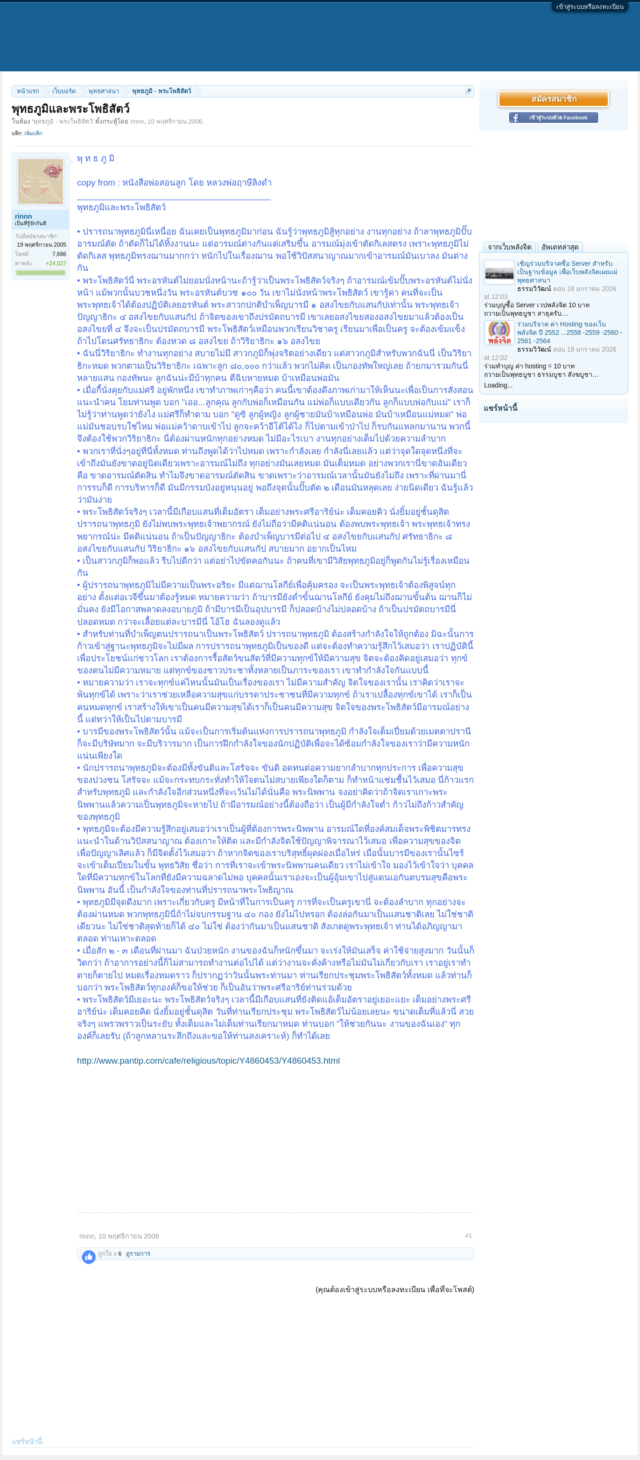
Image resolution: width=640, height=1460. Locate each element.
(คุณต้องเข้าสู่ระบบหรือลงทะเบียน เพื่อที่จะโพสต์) (395, 1290)
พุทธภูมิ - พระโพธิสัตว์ (62, 121)
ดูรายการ (138, 1253)
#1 (468, 1235)
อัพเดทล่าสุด (560, 247)
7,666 (59, 254)
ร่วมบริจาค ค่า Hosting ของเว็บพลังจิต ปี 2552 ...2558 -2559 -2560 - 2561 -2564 (569, 332)
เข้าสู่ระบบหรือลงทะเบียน (590, 6)
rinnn (137, 121)
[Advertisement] (275, 1137)
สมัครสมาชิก (554, 99)
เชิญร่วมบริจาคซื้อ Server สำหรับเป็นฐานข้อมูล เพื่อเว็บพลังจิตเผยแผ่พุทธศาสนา (567, 272)
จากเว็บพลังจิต (510, 247)
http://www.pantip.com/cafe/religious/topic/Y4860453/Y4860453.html (208, 1061)
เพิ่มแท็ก (33, 133)
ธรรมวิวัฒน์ (534, 288)
